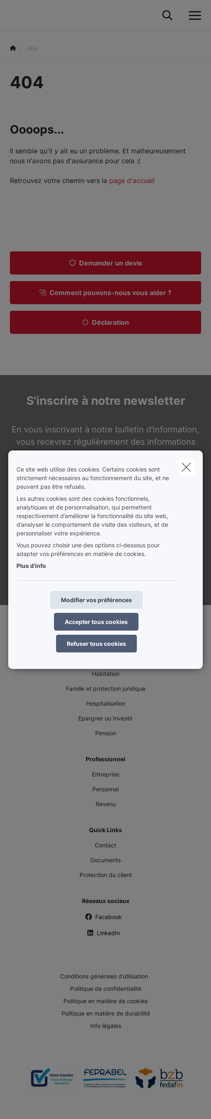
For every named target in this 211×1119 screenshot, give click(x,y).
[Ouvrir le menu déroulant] (193, 15)
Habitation (106, 673)
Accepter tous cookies (96, 621)
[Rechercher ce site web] (167, 15)
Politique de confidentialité (105, 988)
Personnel (105, 789)
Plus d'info (31, 565)
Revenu (106, 803)
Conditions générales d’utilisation (104, 976)
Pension (105, 733)
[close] (186, 467)
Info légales (105, 1025)
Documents (105, 859)
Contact (105, 845)
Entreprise (105, 774)
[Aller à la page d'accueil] (15, 15)
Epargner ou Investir (105, 718)
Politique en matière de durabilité (105, 1013)
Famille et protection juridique (105, 688)
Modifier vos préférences (96, 599)
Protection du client (106, 874)
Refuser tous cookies (96, 643)
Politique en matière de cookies (105, 1000)
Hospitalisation (105, 703)
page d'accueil (132, 180)
